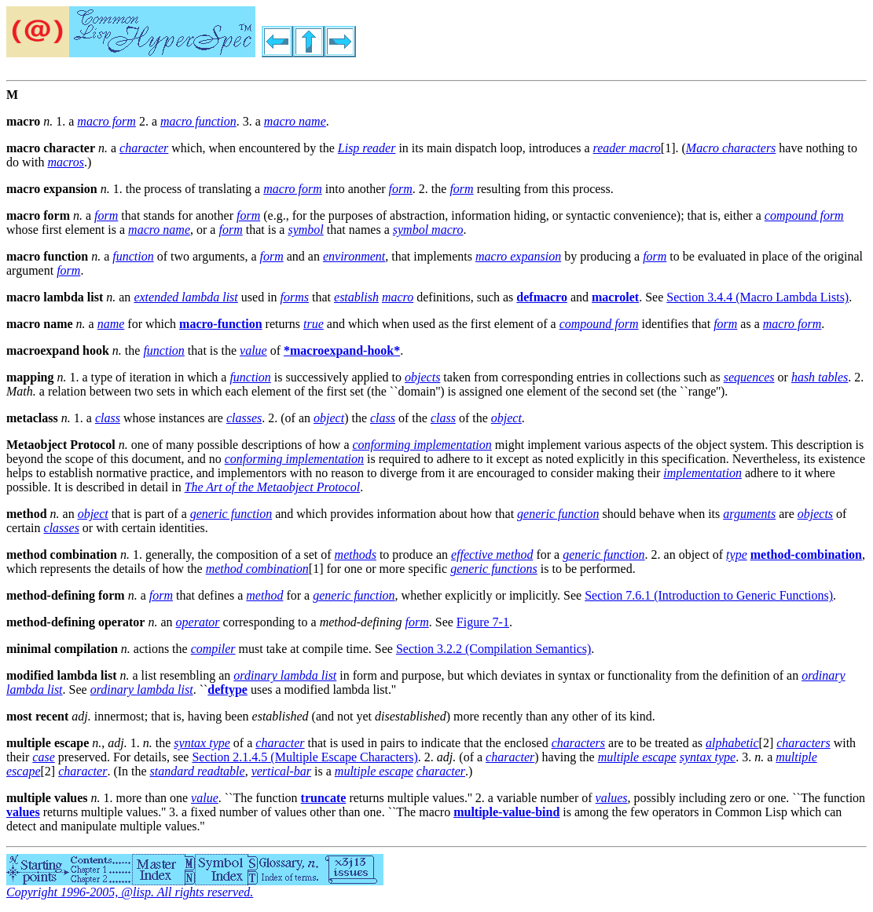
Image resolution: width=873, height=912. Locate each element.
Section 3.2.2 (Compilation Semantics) (493, 648)
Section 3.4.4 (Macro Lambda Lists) (757, 297)
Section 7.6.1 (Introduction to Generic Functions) (709, 595)
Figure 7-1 (483, 622)
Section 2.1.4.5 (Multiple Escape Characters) (304, 757)
